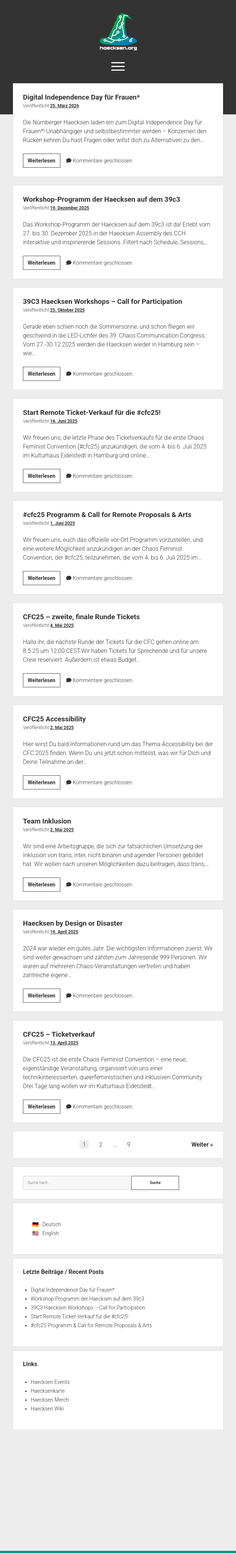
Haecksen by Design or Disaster (78, 923)
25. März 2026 (64, 105)
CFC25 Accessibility (58, 718)
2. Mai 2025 (62, 727)
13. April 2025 (64, 1043)
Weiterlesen (44, 162)
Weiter (200, 1144)
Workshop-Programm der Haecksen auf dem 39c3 (110, 199)
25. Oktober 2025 (67, 310)
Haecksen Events (50, 1382)
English (50, 1233)
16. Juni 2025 (63, 421)
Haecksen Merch (50, 1400)
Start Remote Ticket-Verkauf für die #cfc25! (99, 412)
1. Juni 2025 (62, 523)
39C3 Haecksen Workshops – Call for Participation (111, 301)
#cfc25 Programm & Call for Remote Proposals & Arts (116, 514)
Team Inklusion (49, 820)
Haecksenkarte (48, 1391)
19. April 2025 (64, 932)
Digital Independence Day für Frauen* (88, 97)
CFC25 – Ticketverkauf (63, 1034)
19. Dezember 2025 (69, 208)
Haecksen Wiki (47, 1409)
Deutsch (51, 1224)
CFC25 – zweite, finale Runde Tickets (88, 616)
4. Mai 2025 (62, 625)
